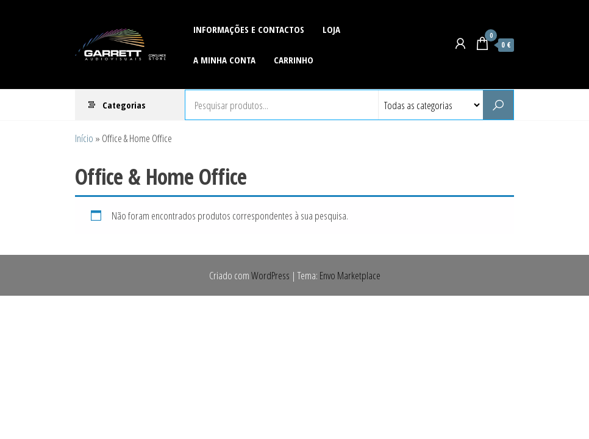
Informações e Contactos (248, 29)
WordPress (270, 275)
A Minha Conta (224, 60)
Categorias (124, 105)
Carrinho (293, 60)
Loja (331, 29)
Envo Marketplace (349, 275)
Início (84, 138)
